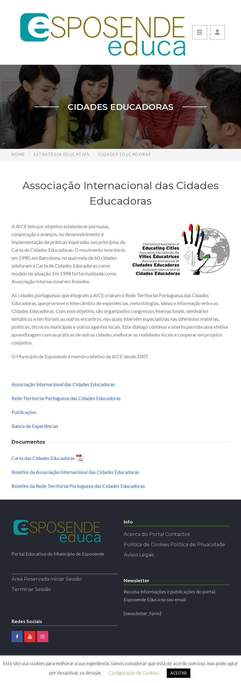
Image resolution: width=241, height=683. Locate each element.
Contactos (177, 534)
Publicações (24, 412)
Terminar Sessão (31, 589)
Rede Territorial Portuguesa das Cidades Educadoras (66, 398)
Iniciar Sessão (66, 579)
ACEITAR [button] (178, 673)
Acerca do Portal (144, 534)
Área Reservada (30, 579)
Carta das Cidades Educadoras (43, 458)
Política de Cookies (146, 544)
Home (18, 154)
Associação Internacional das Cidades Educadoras (63, 384)
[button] (217, 32)
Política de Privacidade (197, 544)
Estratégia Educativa (61, 154)
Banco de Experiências (35, 426)
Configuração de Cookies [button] (134, 672)
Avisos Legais (139, 555)
